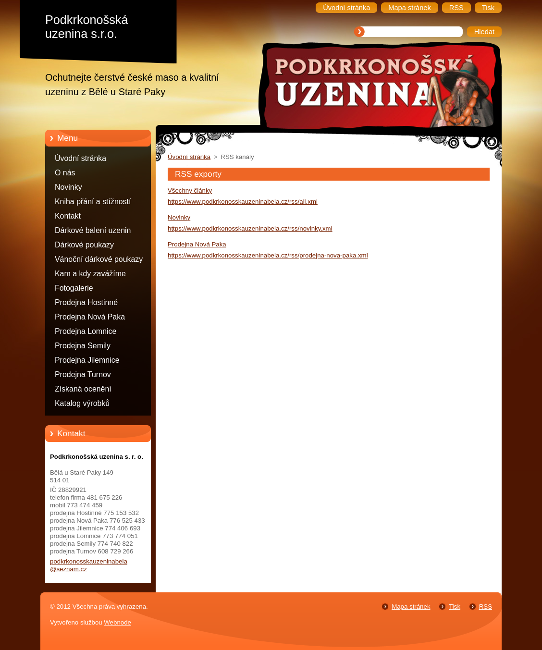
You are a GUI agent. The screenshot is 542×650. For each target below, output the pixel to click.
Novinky (68, 187)
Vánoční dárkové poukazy (99, 259)
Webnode (117, 622)
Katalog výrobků (82, 403)
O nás (65, 173)
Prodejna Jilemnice (87, 360)
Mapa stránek (411, 606)
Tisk (454, 606)
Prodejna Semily (83, 346)
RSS (485, 606)
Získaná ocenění (83, 389)
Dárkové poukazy (84, 245)
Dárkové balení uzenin (93, 230)
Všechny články (190, 190)
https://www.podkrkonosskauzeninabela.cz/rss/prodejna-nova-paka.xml (268, 255)
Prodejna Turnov (83, 374)
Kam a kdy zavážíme (90, 274)
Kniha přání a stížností (93, 201)
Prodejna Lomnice (85, 331)
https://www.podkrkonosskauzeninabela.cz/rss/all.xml (243, 201)
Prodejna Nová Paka (90, 317)
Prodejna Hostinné (86, 302)
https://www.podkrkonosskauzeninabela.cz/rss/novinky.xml (250, 228)
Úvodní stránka (80, 158)
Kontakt (68, 216)
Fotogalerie (74, 288)
